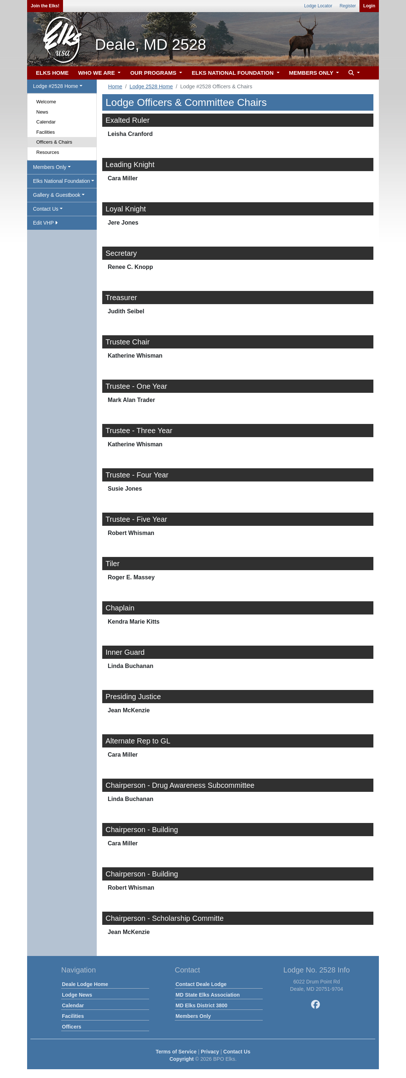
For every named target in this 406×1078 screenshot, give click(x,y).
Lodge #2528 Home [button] (55, 86)
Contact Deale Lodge (201, 984)
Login (369, 5)
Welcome (46, 101)
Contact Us (236, 1052)
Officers (71, 1027)
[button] (353, 73)
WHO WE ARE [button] (97, 73)
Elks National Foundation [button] (61, 181)
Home (115, 86)
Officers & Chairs (54, 142)
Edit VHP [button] (45, 223)
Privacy (210, 1052)
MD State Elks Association (208, 995)
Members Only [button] (49, 167)
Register (348, 5)
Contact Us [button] (45, 209)
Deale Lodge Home (85, 984)
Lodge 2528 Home (151, 86)
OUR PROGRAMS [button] (154, 73)
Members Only (193, 1016)
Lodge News (77, 995)
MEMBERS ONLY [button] (312, 73)
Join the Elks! (45, 5)
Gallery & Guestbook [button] (56, 195)
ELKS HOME (52, 73)
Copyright (181, 1059)
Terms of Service (176, 1052)
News (42, 112)
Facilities (45, 132)
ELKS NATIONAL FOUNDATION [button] (233, 73)
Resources (47, 152)
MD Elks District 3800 (202, 1005)
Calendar (46, 122)
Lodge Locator (318, 5)
